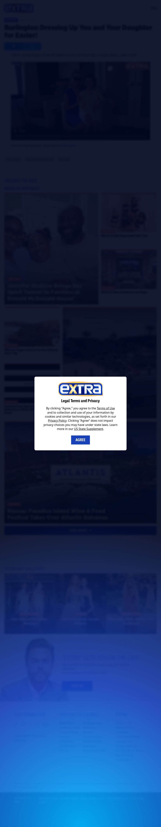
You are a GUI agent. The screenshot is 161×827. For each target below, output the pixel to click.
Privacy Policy (57, 421)
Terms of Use (106, 408)
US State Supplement (88, 429)
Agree (80, 440)
